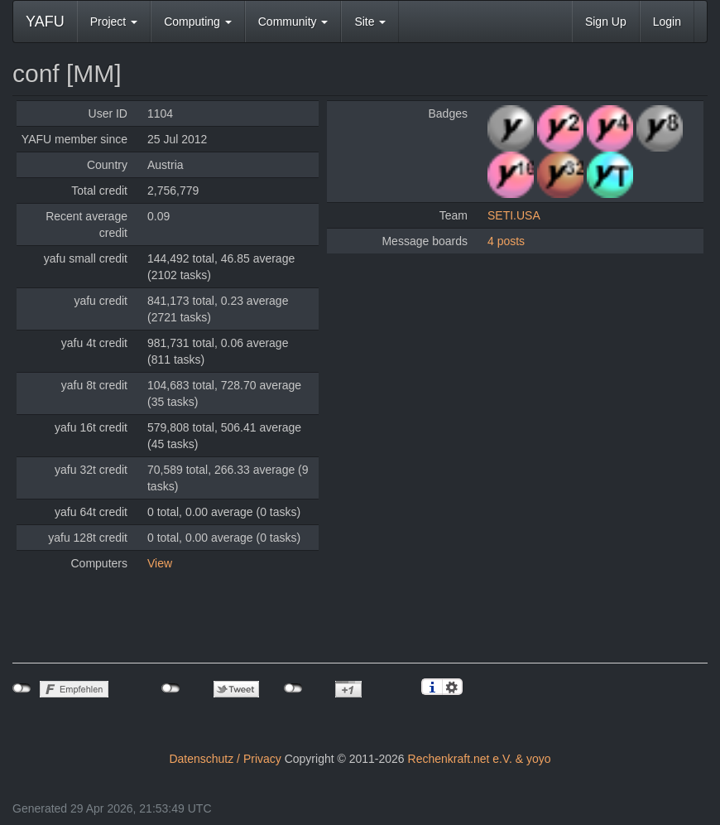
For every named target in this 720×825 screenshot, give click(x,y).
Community (293, 21)
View (159, 563)
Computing (198, 21)
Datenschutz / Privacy (225, 758)
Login (667, 21)
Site (370, 21)
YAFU (45, 21)
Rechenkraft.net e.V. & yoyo (479, 758)
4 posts (506, 241)
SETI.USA (513, 215)
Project (113, 21)
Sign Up (605, 21)
